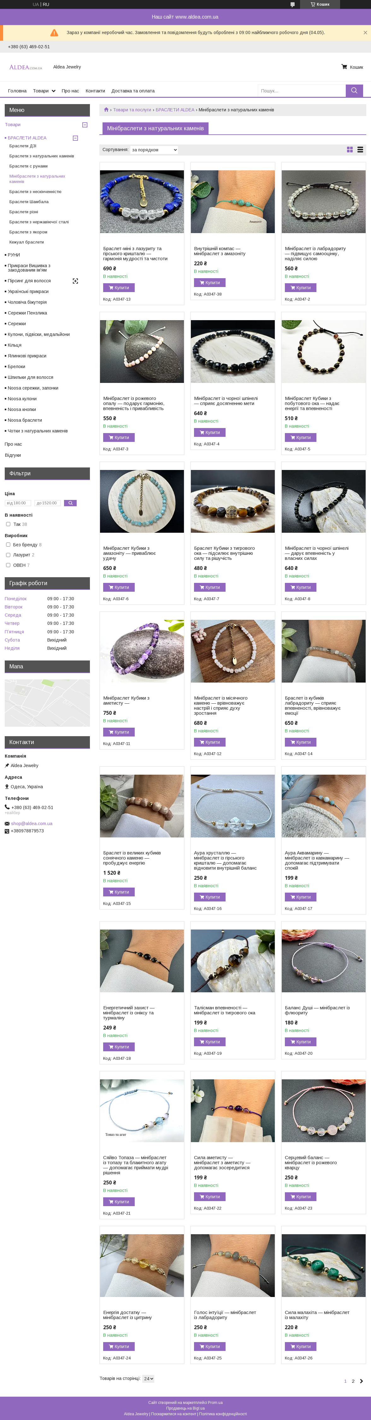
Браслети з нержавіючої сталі (39, 222)
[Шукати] (354, 91)
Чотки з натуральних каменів (38, 430)
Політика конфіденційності (223, 1414)
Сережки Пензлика (27, 312)
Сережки (17, 323)
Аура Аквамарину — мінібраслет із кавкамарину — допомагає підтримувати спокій (317, 860)
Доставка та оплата (133, 90)
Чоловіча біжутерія (27, 302)
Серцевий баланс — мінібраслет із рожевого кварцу (311, 1162)
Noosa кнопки (22, 409)
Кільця (14, 345)
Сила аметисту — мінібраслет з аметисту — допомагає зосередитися (222, 1162)
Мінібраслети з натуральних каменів (37, 179)
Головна (17, 90)
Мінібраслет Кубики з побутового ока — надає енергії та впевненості (312, 403)
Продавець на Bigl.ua (185, 1408)
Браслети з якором (28, 232)
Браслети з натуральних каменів (41, 156)
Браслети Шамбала (29, 201)
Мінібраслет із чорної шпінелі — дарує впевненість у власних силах (317, 553)
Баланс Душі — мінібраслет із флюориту (317, 1010)
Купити (122, 287)
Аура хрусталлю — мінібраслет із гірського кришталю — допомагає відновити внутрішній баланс (225, 860)
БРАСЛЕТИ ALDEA (175, 109)
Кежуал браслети (26, 242)
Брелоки (16, 366)
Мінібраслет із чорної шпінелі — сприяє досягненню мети (226, 401)
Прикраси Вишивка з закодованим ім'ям (29, 268)
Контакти (95, 90)
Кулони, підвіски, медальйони (39, 334)
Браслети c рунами (28, 166)
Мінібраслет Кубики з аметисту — (126, 700)
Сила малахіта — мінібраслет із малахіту (317, 1315)
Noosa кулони (22, 398)
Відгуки (13, 455)
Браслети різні (23, 211)
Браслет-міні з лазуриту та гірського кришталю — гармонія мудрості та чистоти (135, 253)
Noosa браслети (25, 420)
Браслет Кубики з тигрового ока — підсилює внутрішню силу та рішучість (224, 553)
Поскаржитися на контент (173, 1414)
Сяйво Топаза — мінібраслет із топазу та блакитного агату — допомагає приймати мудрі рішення (135, 1165)
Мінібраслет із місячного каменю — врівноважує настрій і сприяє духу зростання (221, 705)
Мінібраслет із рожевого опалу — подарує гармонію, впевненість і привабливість (133, 403)
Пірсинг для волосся (29, 280)
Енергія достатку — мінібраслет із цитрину (127, 1315)
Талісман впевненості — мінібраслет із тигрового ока (224, 1010)
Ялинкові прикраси (27, 355)
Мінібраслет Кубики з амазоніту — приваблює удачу (129, 553)
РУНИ (14, 254)
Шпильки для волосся (30, 377)
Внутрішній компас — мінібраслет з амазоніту (220, 251)
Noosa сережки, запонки (33, 387)
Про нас (70, 90)
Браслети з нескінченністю (35, 191)
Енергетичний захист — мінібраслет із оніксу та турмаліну (129, 1012)
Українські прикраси (28, 291)
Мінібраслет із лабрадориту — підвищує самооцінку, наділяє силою (315, 253)
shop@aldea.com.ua (31, 823)
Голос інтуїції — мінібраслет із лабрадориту (225, 1315)
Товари (41, 90)
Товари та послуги (132, 109)
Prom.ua (215, 1402)
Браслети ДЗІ (22, 146)
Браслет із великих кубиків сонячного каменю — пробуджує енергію (132, 857)
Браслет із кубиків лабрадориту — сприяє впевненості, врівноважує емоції (313, 705)
